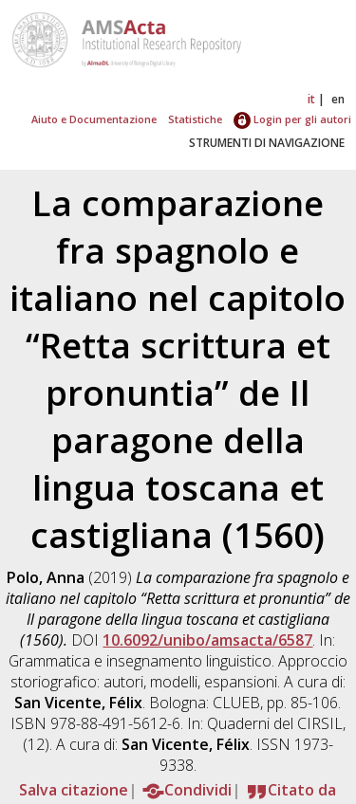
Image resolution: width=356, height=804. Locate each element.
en (338, 99)
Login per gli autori (292, 119)
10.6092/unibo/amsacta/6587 (207, 640)
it (311, 99)
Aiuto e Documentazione (94, 119)
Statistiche (195, 119)
